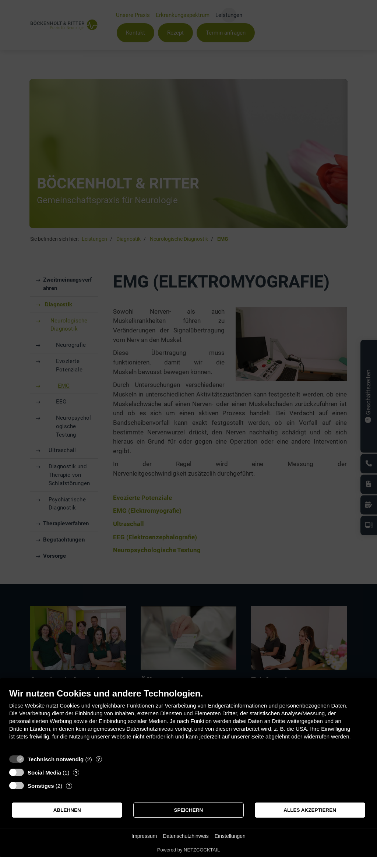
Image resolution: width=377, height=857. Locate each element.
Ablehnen (67, 810)
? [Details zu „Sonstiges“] (69, 786)
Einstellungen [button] (230, 836)
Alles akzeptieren (309, 810)
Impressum (144, 836)
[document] (188, 719)
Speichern (188, 810)
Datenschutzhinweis (186, 836)
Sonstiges (41, 786)
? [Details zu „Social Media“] (76, 772)
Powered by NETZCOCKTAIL (188, 850)
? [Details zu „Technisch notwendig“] (98, 759)
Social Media (44, 772)
